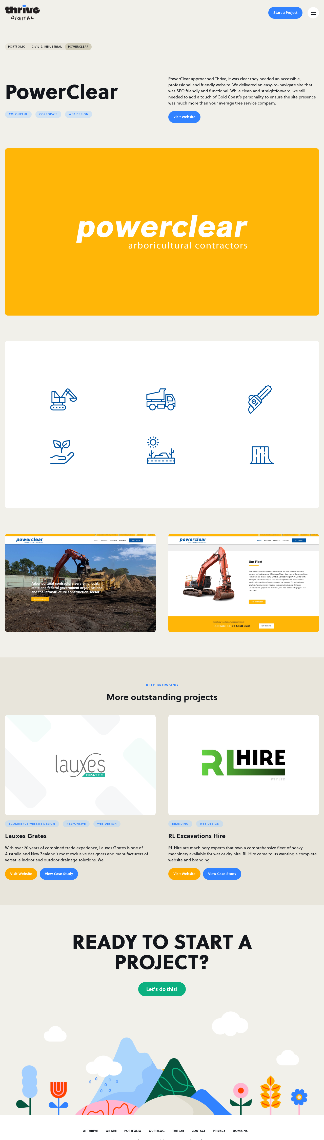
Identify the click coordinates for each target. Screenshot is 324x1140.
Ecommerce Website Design (32, 824)
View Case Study (59, 873)
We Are (111, 1130)
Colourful (18, 114)
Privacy (219, 1130)
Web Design (78, 114)
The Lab (178, 1130)
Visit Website (184, 116)
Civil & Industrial (47, 47)
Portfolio (17, 47)
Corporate (48, 114)
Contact (198, 1130)
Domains (240, 1130)
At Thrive (90, 1130)
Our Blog (157, 1130)
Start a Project (285, 12)
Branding (180, 824)
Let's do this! (162, 988)
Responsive (76, 824)
